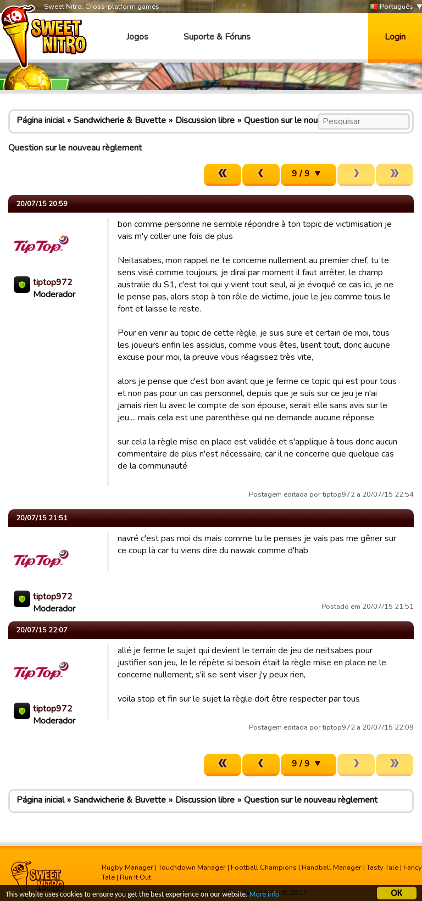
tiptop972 (53, 282)
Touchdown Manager (192, 867)
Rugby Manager (127, 867)
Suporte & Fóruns (217, 37)
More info (264, 894)
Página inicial (40, 120)
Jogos (137, 37)
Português (391, 7)
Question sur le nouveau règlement (310, 120)
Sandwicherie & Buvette (120, 120)
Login (395, 37)
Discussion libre (205, 120)
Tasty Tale (382, 867)
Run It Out (135, 877)
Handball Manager (332, 867)
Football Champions (264, 867)
